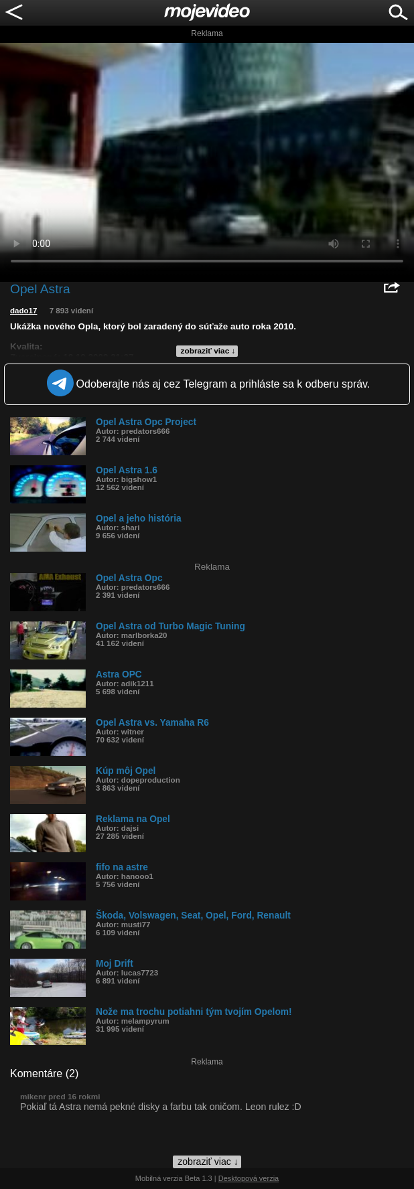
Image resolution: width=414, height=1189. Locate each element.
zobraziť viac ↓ (208, 350)
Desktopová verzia (248, 1178)
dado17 (23, 311)
